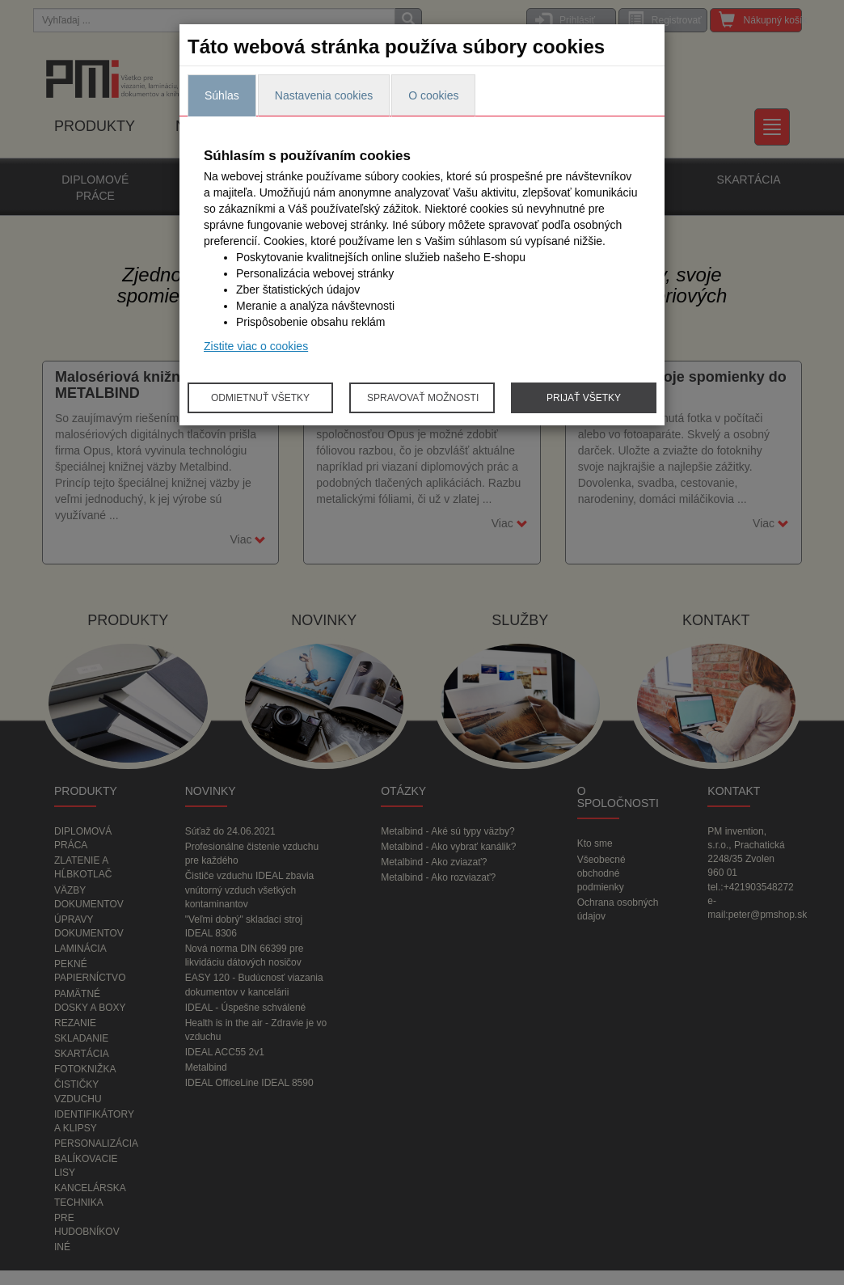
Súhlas (222, 95)
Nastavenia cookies (324, 95)
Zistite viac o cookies (256, 346)
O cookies (433, 95)
